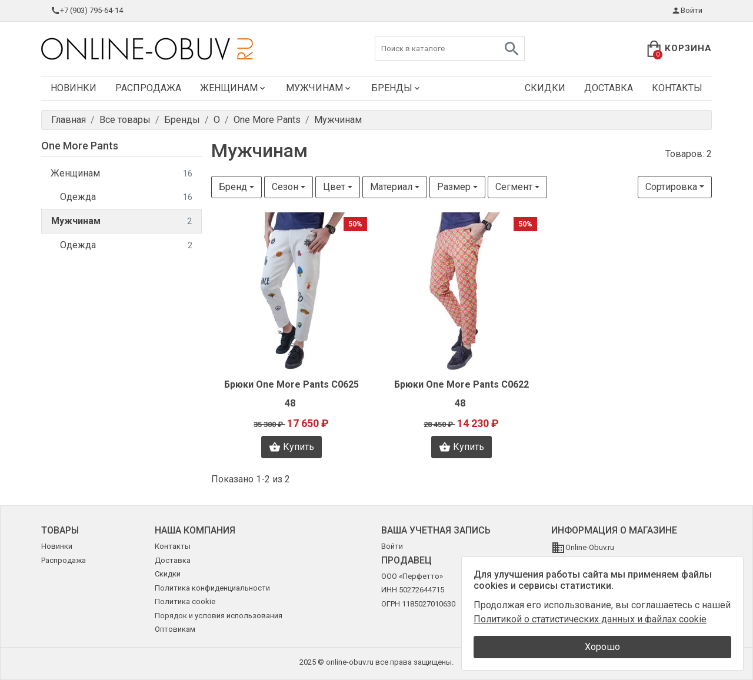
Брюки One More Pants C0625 (291, 384)
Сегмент (513, 186)
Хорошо (602, 646)
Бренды (396, 88)
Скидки (545, 88)
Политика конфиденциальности (212, 588)
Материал (391, 186)
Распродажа (148, 88)
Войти (686, 10)
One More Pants (79, 145)
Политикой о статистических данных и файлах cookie (590, 619)
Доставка (608, 88)
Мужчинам (319, 88)
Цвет (334, 186)
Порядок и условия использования (218, 615)
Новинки (73, 88)
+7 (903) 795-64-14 (87, 10)
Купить (291, 447)
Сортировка (671, 186)
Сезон (285, 186)
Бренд (233, 186)
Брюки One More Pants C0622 (461, 384)
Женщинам (233, 88)
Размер (454, 186)
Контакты (677, 88)
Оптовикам (175, 629)
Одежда (126, 197)
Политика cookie (185, 601)
